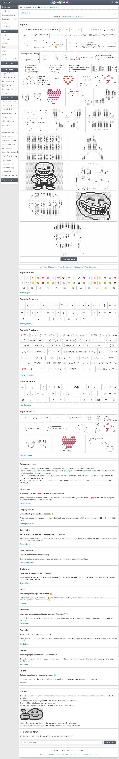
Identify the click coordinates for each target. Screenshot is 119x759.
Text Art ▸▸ (24, 664)
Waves (4, 55)
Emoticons (5, 39)
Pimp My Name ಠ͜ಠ (8, 105)
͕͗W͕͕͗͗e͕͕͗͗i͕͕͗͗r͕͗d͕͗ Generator (8, 85)
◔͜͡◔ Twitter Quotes (62, 267)
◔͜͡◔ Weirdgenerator (89, 267)
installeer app (87, 754)
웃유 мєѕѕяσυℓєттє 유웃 (10, 133)
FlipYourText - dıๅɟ (8, 164)
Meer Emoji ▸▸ (25, 293)
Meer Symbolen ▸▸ (26, 324)
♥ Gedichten (6, 129)
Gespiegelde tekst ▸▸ (27, 524)
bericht (77, 725)
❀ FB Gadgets (7, 148)
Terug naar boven (68, 259)
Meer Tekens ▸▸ (25, 405)
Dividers (68, 17)
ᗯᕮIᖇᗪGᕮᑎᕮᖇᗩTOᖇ (9, 141)
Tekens (4, 51)
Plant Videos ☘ (7, 160)
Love (63, 17)
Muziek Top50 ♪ (7, 137)
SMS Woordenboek (9, 102)
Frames (81, 17)
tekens (43, 471)
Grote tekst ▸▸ (25, 583)
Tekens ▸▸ (23, 683)
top (96, 754)
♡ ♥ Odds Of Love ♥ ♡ (10, 144)
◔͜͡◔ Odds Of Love (47, 267)
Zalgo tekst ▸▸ (25, 544)
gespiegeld (68, 471)
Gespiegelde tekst (8, 15)
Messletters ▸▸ (25, 503)
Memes (74, 17)
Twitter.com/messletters (49, 7)
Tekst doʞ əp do (7, 89)
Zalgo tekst (6, 19)
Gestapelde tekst (8, 23)
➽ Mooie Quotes (8, 121)
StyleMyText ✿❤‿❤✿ (9, 156)
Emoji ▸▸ (23, 603)
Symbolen (5, 43)
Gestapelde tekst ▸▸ (27, 563)
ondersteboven (88, 471)
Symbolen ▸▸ (24, 644)
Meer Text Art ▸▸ (26, 455)
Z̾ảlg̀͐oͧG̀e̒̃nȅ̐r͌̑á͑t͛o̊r (8, 109)
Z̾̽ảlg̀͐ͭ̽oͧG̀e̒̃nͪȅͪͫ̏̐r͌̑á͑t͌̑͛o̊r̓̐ (8, 74)
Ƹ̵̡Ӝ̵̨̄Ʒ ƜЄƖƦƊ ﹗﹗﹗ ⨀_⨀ (10, 117)
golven (108, 471)
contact (43, 754)
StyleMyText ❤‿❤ (8, 77)
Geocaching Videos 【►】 (10, 152)
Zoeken (4, 59)
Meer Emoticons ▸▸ (27, 375)
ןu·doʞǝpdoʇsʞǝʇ (8, 168)
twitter (68, 754)
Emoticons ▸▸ (25, 624)
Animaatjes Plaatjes (9, 172)
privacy (51, 754)
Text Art (4, 47)
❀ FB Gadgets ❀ (8, 81)
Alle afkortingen (7, 125)
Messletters (6, 11)
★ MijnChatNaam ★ (9, 113)
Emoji (4, 35)
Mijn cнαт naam (7, 93)
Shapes (34, 471)
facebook (60, 754)
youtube (77, 754)
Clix (67, 750)
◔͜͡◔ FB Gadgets (75, 267)
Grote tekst (6, 27)
